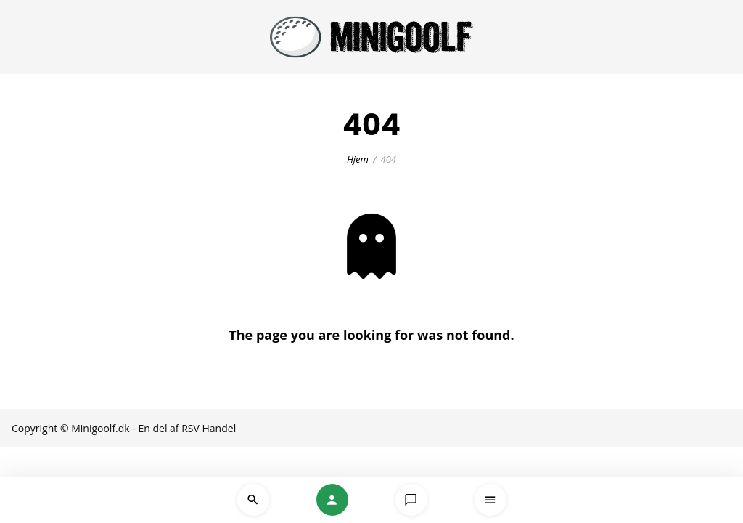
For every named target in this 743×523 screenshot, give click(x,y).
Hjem (358, 159)
